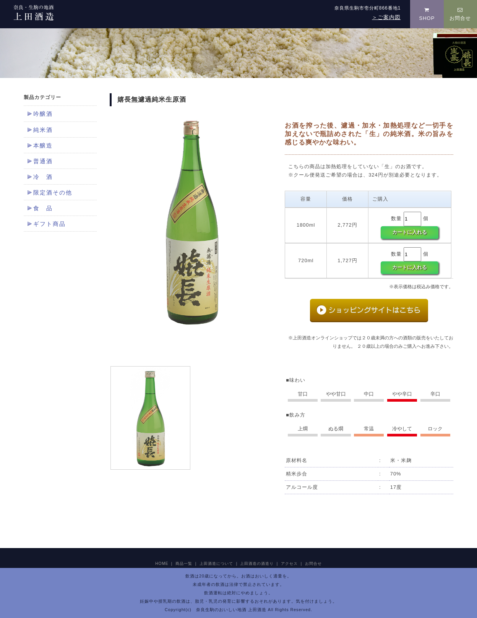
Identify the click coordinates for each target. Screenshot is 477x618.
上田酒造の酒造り (257, 563)
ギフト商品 (49, 224)
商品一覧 (183, 563)
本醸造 (43, 146)
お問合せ (460, 14)
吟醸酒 (43, 114)
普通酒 (43, 161)
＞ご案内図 (386, 17)
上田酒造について (216, 563)
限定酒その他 (52, 193)
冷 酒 (43, 177)
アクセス (289, 563)
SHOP (427, 14)
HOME (161, 563)
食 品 (43, 208)
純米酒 (43, 130)
